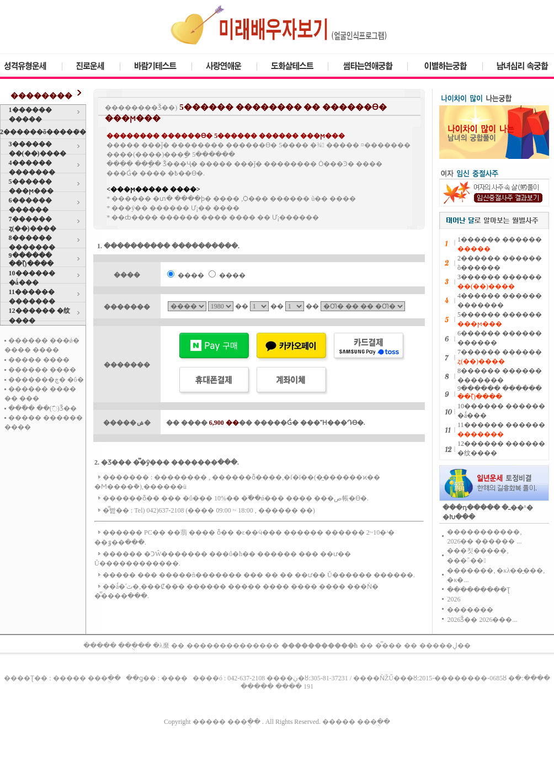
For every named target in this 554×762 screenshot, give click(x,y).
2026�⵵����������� (453, 599)
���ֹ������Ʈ (478, 590)
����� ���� (39, 360)
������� (470, 610)
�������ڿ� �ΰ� (46, 379)
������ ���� (42, 370)
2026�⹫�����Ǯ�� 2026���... (482, 620)
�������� (41, 96)
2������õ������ (43, 132)
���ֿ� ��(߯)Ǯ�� (42, 408)
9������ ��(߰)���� (31, 260)
